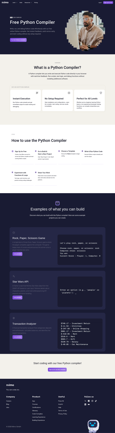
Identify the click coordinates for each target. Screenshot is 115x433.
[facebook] (89, 401)
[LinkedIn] (85, 405)
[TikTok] (96, 401)
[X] (85, 401)
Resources (28, 2)
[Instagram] (92, 401)
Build (21, 2)
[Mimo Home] (5, 2)
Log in (100, 2)
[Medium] (89, 405)
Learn (15, 2)
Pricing (36, 2)
